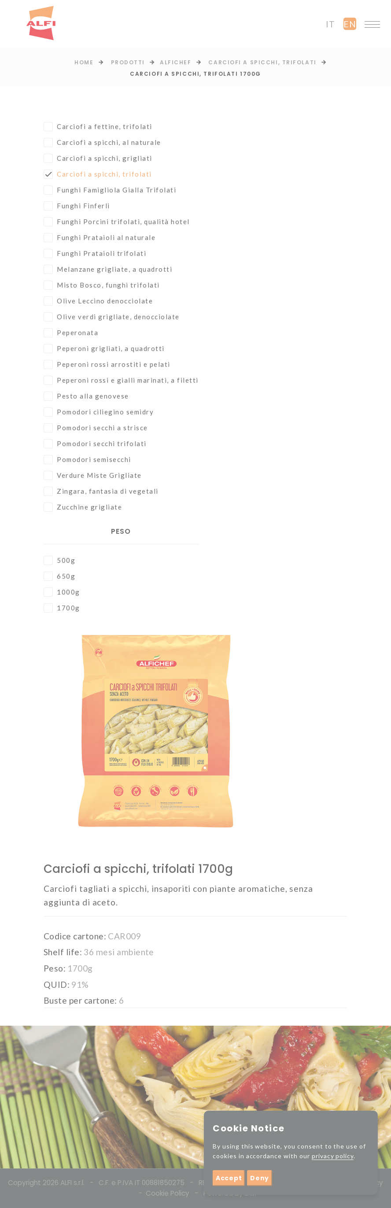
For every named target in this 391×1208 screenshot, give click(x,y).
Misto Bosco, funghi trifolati (102, 285)
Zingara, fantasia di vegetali (101, 491)
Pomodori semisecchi (87, 459)
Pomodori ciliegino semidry (99, 412)
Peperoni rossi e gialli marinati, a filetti (121, 380)
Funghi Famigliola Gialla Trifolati (110, 190)
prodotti (128, 62)
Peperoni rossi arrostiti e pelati (107, 364)
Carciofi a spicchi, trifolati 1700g (195, 74)
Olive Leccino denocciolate (98, 301)
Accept (229, 1178)
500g (59, 560)
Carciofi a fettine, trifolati (98, 126)
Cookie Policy (167, 1193)
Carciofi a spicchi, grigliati (98, 158)
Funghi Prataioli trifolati (95, 253)
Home (83, 62)
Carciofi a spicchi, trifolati (262, 62)
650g (59, 576)
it (330, 24)
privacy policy (333, 1156)
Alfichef (175, 62)
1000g (62, 592)
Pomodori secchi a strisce (96, 427)
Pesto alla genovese (86, 396)
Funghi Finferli (77, 206)
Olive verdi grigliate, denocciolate (112, 316)
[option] (155, 737)
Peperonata (71, 332)
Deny (259, 1178)
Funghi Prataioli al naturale (99, 237)
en (349, 24)
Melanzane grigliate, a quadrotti (108, 269)
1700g (62, 608)
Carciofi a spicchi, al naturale (102, 142)
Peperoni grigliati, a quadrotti (104, 348)
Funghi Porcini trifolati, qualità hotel (117, 221)
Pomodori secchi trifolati (95, 443)
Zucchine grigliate (83, 507)
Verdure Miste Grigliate (93, 475)
